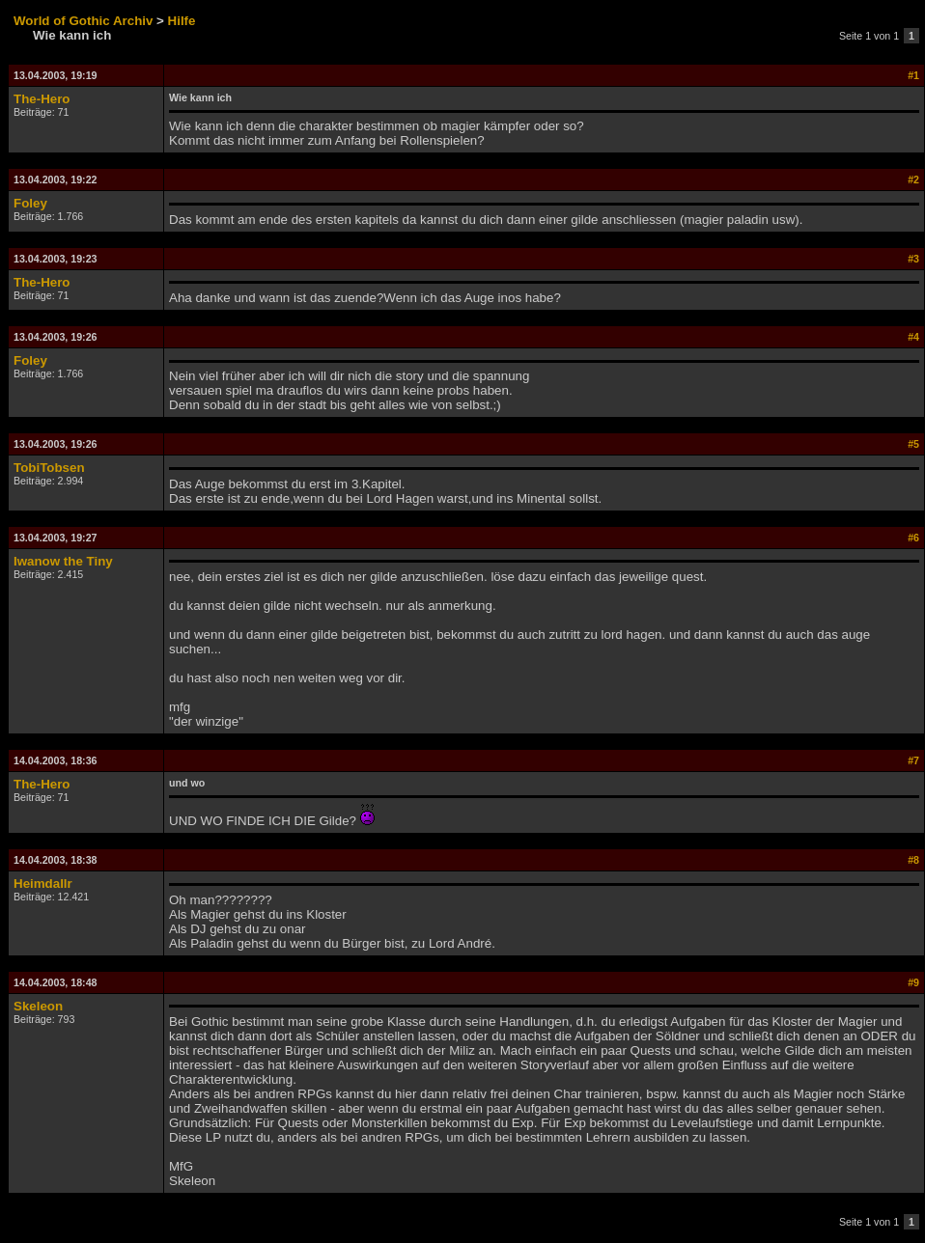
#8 (913, 860)
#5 (913, 444)
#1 (913, 75)
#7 (913, 760)
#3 (913, 258)
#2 (913, 179)
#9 (913, 982)
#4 (913, 337)
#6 (913, 537)
